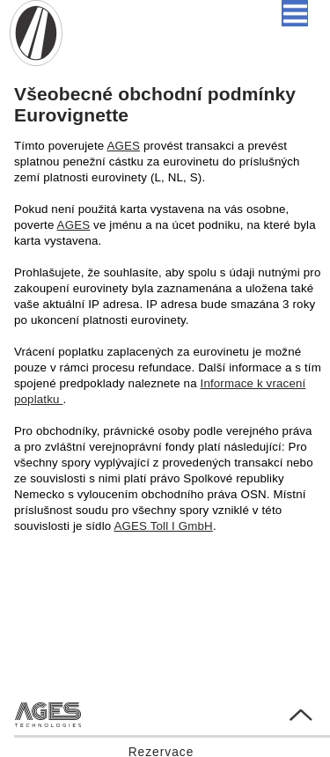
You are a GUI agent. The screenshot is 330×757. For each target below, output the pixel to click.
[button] (295, 13)
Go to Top (286, 709)
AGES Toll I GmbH (163, 526)
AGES (123, 145)
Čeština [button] (177, 13)
